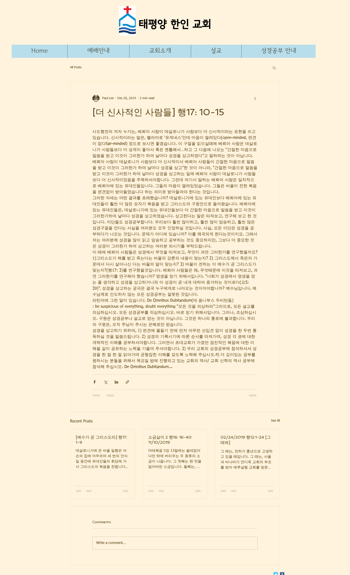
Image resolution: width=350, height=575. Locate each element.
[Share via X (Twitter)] (105, 382)
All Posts (75, 67)
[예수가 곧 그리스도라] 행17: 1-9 (101, 440)
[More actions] (255, 98)
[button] (278, 51)
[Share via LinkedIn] (116, 382)
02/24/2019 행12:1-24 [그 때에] (246, 440)
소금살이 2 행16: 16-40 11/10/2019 (170, 440)
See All (275, 420)
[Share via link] (127, 382)
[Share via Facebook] (94, 382)
